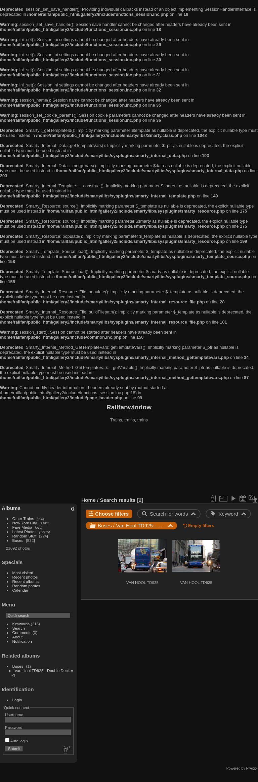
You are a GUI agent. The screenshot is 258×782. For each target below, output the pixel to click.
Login (17, 700)
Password (14, 727)
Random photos (26, 586)
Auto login (16, 741)
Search (18, 628)
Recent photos (25, 577)
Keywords (21, 624)
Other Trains (23, 518)
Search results (118, 500)
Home (88, 500)
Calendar (20, 590)
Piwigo (251, 768)
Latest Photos (24, 531)
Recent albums (25, 581)
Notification (22, 641)
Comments (22, 632)
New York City (24, 523)
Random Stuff (24, 536)
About (17, 637)
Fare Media (22, 527)
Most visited (22, 572)
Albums (11, 508)
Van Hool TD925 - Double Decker (44, 670)
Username (14, 714)
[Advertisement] (129, 460)
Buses (18, 540)
